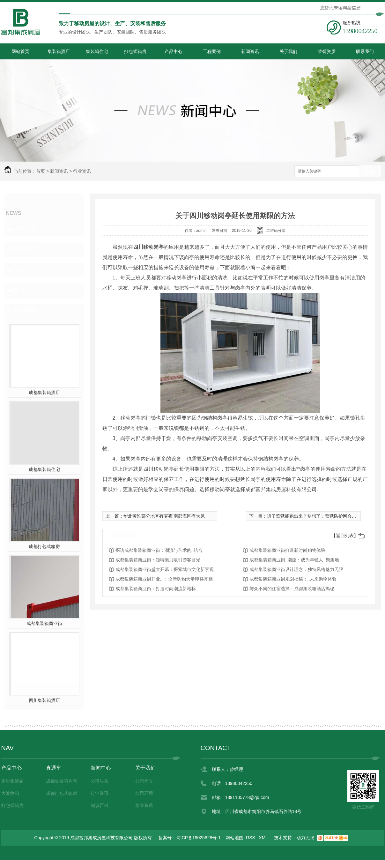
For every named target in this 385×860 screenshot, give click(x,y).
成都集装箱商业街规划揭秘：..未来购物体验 (293, 579)
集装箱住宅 (97, 51)
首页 (40, 171)
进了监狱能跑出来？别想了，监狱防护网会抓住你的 (318, 516)
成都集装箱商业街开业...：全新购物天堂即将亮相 (164, 579)
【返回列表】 (344, 535)
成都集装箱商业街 (44, 623)
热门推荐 (25, 311)
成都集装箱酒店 (44, 392)
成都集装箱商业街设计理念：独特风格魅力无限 (296, 569)
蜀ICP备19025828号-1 (198, 837)
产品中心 (173, 51)
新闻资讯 (250, 51)
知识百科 (25, 270)
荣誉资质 (327, 51)
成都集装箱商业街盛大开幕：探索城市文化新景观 (164, 569)
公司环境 (144, 793)
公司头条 (25, 229)
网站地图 (234, 837)
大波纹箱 (10, 793)
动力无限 (305, 837)
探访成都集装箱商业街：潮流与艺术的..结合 (159, 550)
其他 (20, 290)
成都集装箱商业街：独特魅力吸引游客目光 (157, 559)
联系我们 (365, 51)
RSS (251, 837)
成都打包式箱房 (44, 546)
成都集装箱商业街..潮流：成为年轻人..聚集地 (294, 559)
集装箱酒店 (59, 51)
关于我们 (288, 51)
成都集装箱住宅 (44, 469)
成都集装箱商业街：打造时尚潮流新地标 (155, 588)
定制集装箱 (12, 781)
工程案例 (212, 51)
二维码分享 (275, 230)
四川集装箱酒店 (44, 700)
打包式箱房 (135, 51)
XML (264, 837)
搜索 (370, 171)
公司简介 (144, 781)
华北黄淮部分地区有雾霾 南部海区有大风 (164, 516)
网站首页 (20, 51)
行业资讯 (82, 171)
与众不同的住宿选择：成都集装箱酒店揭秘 (291, 588)
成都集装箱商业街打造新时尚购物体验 (287, 550)
